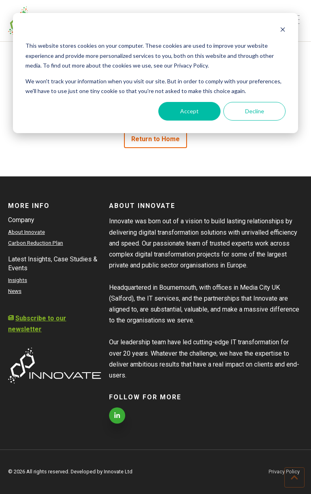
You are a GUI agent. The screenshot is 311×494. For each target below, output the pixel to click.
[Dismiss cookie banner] (283, 30)
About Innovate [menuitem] (26, 232)
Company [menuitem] (21, 220)
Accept (189, 111)
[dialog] (155, 73)
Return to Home (155, 139)
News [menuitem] (14, 291)
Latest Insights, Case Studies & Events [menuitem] (52, 263)
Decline (254, 111)
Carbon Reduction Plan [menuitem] (35, 243)
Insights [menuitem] (17, 280)
